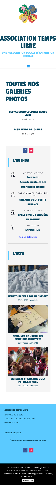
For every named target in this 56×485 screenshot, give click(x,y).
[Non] (52, 474)
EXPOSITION (32, 229)
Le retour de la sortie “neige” (28, 296)
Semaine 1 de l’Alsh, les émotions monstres (28, 337)
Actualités (33, 300)
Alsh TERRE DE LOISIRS (28, 129)
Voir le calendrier (28, 237)
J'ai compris (28, 480)
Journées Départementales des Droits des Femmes (33, 181)
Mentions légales (12, 432)
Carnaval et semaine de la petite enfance (28, 380)
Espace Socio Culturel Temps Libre (28, 113)
